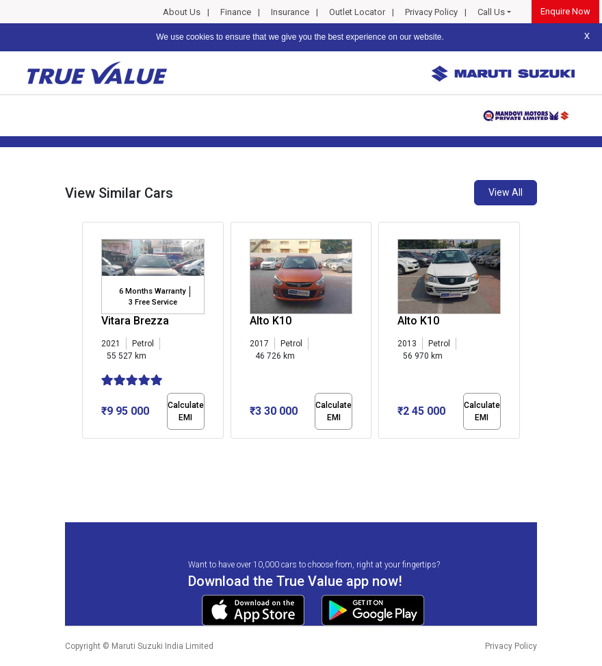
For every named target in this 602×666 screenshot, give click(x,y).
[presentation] (89, 332)
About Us (181, 12)
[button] (86, 450)
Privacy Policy (431, 12)
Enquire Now (565, 11)
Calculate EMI (186, 411)
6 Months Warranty (152, 291)
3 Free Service (153, 302)
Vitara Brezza (135, 320)
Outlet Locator (357, 12)
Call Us (491, 12)
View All (505, 192)
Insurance (290, 12)
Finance (235, 12)
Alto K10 (270, 320)
